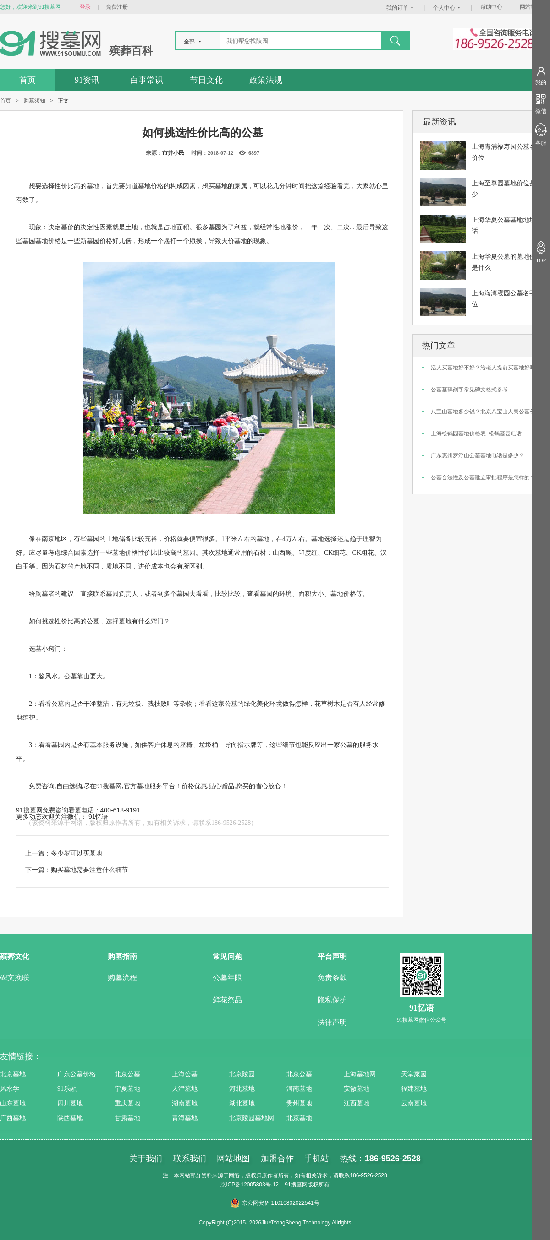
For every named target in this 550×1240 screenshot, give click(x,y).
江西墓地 (356, 1103)
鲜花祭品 (227, 1000)
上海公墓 (185, 1074)
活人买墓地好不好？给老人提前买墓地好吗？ (486, 367)
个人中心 (447, 8)
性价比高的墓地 (77, 186)
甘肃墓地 (127, 1118)
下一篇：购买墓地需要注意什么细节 (76, 869)
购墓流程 (122, 977)
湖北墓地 (242, 1103)
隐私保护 (332, 1000)
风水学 (9, 1088)
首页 (27, 80)
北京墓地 (13, 1074)
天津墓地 (185, 1088)
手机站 (316, 1158)
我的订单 (401, 8)
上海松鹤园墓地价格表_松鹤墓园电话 (476, 433)
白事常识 (146, 80)
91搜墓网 (109, 786)
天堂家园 (414, 1074)
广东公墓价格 (76, 1074)
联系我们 (189, 1158)
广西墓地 (13, 1118)
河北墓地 (242, 1088)
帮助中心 (491, 7)
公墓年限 (227, 977)
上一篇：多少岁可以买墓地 (63, 853)
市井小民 (173, 153)
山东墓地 (13, 1103)
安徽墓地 (356, 1088)
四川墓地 (70, 1103)
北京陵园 (242, 1074)
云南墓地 (414, 1103)
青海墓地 (185, 1118)
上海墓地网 (360, 1074)
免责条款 (332, 977)
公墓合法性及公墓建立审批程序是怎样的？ (483, 477)
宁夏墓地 (127, 1088)
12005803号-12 (260, 1184)
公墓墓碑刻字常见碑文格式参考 (469, 389)
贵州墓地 (299, 1103)
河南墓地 (299, 1088)
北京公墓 (127, 1074)
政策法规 (265, 80)
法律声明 (332, 1022)
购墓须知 (34, 100)
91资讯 (87, 80)
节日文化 (206, 80)
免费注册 (117, 7)
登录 (85, 7)
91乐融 (67, 1088)
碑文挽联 (14, 977)
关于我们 (145, 1158)
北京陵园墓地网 (251, 1118)
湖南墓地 (185, 1103)
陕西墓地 (70, 1118)
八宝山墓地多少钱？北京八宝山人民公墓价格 (486, 411)
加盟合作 (277, 1158)
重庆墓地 (127, 1103)
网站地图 (531, 7)
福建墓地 (414, 1088)
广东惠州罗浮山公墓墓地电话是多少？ (477, 455)
